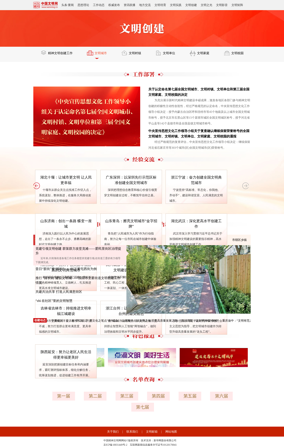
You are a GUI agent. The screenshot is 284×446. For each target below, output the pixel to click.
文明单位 (166, 55)
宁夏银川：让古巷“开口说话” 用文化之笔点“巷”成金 (84, 320)
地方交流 (145, 5)
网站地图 (171, 418)
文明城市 (98, 55)
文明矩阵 (237, 5)
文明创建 (191, 5)
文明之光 (206, 5)
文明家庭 (200, 55)
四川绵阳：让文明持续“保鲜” (199, 320)
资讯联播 (129, 5)
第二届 (81, 396)
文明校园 (234, 55)
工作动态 (99, 5)
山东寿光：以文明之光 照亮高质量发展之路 (150, 320)
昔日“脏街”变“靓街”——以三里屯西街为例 (66, 269)
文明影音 (222, 5)
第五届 (172, 396)
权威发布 (114, 5)
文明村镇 (132, 55)
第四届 (142, 396)
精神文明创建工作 (57, 55)
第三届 (111, 396)
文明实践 (175, 5)
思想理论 (83, 5)
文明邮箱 (152, 418)
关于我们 (113, 418)
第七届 (233, 396)
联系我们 (132, 418)
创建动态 (40, 320)
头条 (64, 5)
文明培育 (160, 5)
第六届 (202, 396)
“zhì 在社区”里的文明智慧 (54, 301)
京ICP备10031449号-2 (115, 431)
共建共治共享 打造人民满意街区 (59, 292)
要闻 (71, 5)
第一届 (50, 396)
